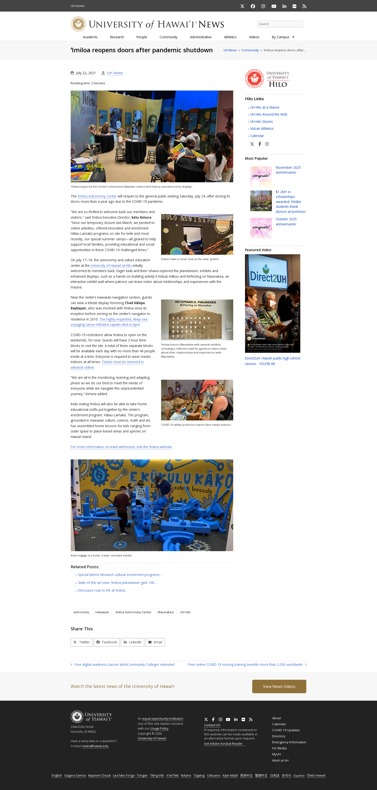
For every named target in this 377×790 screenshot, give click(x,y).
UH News (115, 72)
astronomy (81, 612)
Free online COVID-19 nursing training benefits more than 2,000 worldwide (247, 664)
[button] (82, 642)
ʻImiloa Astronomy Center (97, 196)
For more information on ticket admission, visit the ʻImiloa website (121, 446)
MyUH (276, 754)
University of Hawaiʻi (152, 738)
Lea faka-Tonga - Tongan (130, 775)
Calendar (257, 135)
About (276, 718)
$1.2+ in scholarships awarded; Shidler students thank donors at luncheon (291, 201)
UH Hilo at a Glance (264, 107)
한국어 (286, 775)
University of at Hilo (111, 265)
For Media (279, 748)
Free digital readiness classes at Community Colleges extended (122, 664)
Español (299, 775)
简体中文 (246, 775)
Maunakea (166, 612)
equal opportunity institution (162, 718)
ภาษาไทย (172, 775)
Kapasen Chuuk (99, 775)
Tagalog (199, 775)
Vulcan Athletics (262, 128)
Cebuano (213, 775)
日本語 (274, 775)
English (57, 775)
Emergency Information (289, 742)
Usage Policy (159, 728)
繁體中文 (261, 775)
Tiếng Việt (157, 775)
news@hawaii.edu (95, 746)
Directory (278, 736)
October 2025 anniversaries (286, 221)
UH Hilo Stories (261, 121)
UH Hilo (185, 612)
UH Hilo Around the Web (268, 114)
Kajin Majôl (230, 775)
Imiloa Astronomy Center (133, 612)
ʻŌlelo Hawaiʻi (316, 775)
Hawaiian (102, 612)
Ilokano (186, 775)
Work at (280, 760)
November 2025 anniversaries (288, 170)
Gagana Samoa (75, 775)
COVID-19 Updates (286, 730)
